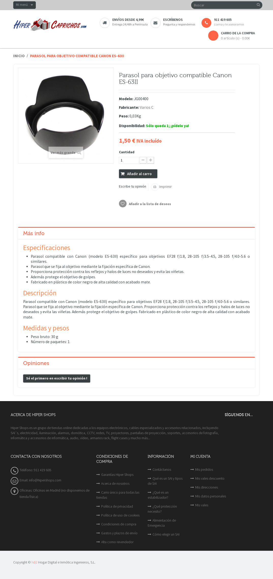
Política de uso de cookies (120, 515)
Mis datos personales (210, 496)
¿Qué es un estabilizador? (158, 495)
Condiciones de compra (118, 524)
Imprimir (165, 186)
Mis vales (201, 505)
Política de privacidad (117, 506)
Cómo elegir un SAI (166, 534)
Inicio (19, 55)
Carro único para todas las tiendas (117, 495)
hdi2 (34, 562)
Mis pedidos (204, 469)
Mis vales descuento (209, 478)
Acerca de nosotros (115, 483)
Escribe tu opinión (132, 186)
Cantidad (126, 152)
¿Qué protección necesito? (162, 509)
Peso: (124, 116)
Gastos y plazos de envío (119, 533)
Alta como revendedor (117, 542)
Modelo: (126, 98)
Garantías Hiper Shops (117, 474)
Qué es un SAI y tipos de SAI (165, 481)
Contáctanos (162, 469)
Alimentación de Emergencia (162, 523)
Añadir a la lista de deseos (149, 204)
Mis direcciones (206, 487)
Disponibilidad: (132, 125)
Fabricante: (129, 107)
